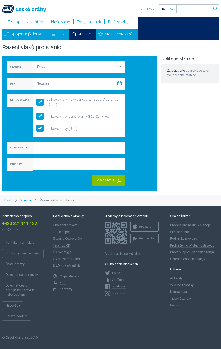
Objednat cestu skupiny (22, 275)
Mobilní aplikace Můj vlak (122, 254)
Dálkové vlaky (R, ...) (56, 128)
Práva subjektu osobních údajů (192, 252)
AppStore (145, 226)
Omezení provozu (66, 225)
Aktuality (176, 278)
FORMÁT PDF (18, 147)
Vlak (61, 34)
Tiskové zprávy (181, 299)
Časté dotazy (15, 264)
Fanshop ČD (61, 245)
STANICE (15, 66)
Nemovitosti (179, 292)
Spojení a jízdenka (26, 34)
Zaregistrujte (176, 71)
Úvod (8, 200)
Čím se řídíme (180, 232)
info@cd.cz (10, 229)
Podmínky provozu (183, 239)
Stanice (84, 34)
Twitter (117, 273)
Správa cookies (17, 316)
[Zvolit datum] (119, 84)
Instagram (119, 293)
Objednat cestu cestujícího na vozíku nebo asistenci (21, 290)
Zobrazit (106, 180)
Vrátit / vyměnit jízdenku (23, 253)
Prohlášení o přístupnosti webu (192, 245)
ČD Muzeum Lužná (66, 259)
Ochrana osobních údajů (187, 259)
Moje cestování (118, 34)
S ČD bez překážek (66, 266)
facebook (119, 286)
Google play (146, 238)
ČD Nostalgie (62, 252)
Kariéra (175, 305)
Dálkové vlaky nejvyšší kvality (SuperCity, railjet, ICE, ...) (77, 102)
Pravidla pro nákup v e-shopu (191, 225)
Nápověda (13, 305)
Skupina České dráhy (68, 239)
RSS (63, 282)
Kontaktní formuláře (20, 243)
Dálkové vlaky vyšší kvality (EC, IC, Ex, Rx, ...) (75, 116)
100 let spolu (62, 232)
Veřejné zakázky (182, 285)
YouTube (118, 280)
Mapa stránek (69, 276)
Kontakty (66, 289)
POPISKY (16, 164)
